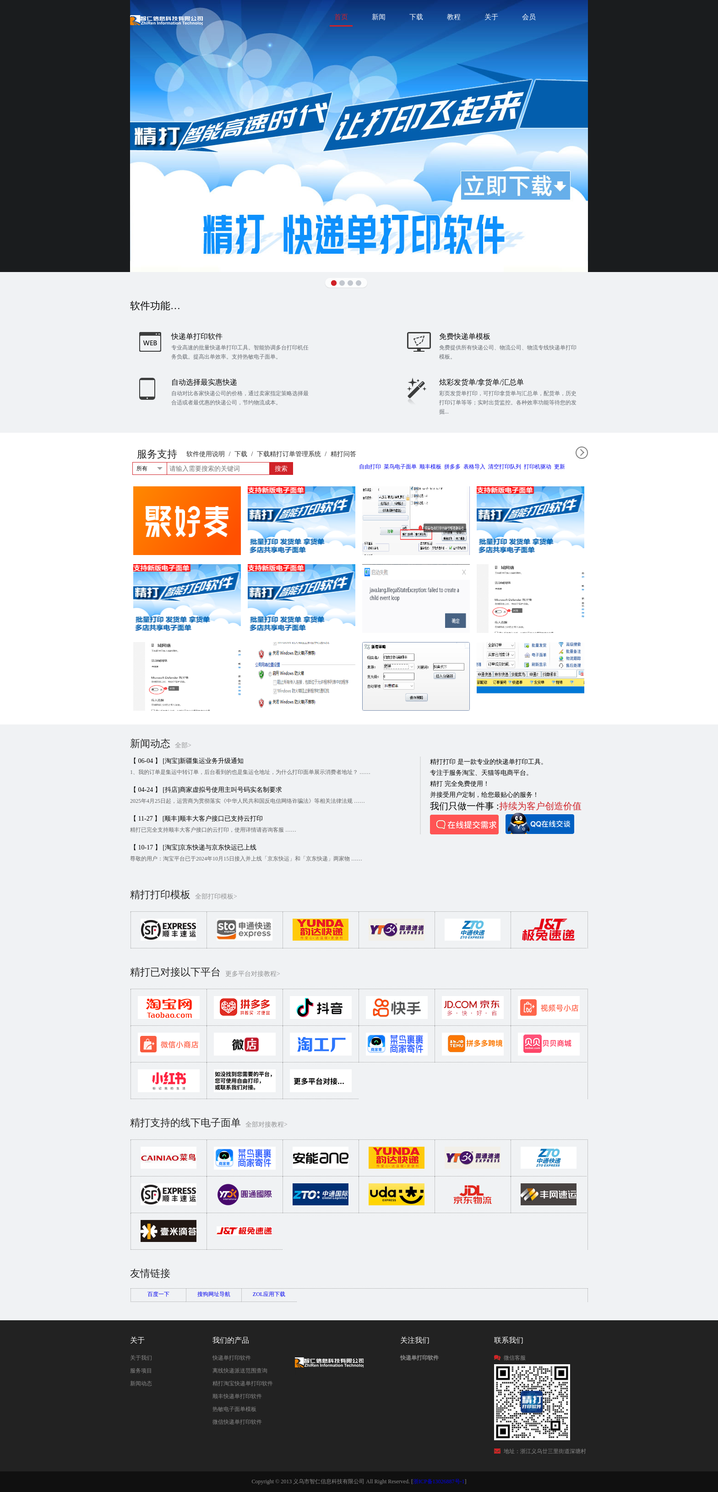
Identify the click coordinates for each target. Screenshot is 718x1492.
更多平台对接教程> (252, 973)
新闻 (379, 17)
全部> (183, 745)
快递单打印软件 (231, 1358)
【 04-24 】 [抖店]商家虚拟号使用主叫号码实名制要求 (206, 789)
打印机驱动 (537, 466)
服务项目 (141, 1370)
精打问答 (343, 454)
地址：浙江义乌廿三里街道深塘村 (545, 1451)
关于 (491, 17)
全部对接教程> (266, 1124)
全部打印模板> (216, 896)
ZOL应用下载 (269, 1294)
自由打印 (370, 466)
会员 (529, 17)
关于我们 (141, 1358)
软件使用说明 (205, 454)
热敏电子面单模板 (234, 1409)
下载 (416, 17)
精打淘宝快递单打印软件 (242, 1383)
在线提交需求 (464, 824)
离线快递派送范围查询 (239, 1370)
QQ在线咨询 (540, 823)
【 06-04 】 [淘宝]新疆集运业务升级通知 (187, 760)
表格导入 (474, 466)
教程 (454, 17)
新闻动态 (141, 1383)
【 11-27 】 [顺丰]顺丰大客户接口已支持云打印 (196, 818)
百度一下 (158, 1294)
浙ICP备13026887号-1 (439, 1481)
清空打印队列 (504, 466)
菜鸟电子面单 (400, 466)
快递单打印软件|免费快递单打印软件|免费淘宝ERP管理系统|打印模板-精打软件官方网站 (166, 20)
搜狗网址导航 (213, 1294)
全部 (582, 453)
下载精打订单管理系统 (289, 454)
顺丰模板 (430, 466)
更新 (559, 466)
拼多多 (452, 466)
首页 (341, 17)
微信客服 (515, 1358)
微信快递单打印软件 (237, 1422)
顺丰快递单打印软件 (237, 1396)
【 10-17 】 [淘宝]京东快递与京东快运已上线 (193, 847)
